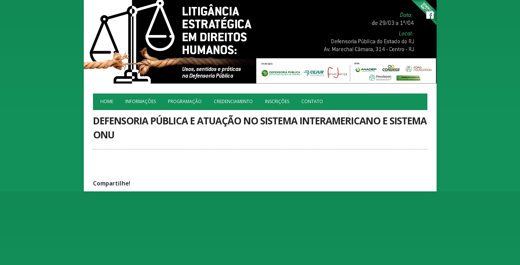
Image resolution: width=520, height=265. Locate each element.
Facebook (430, 15)
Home (106, 101)
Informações (140, 101)
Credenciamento (233, 101)
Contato (312, 101)
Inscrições (277, 101)
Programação (185, 101)
